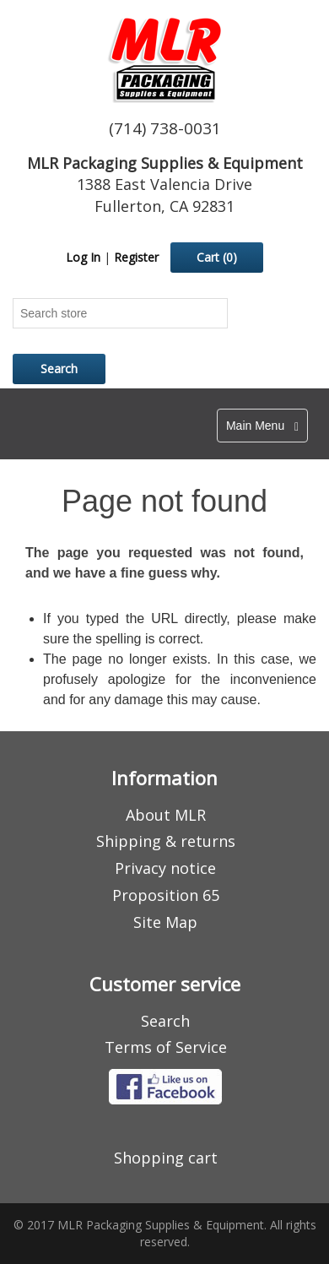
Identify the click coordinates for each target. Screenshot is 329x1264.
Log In (83, 257)
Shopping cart (166, 1157)
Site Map (165, 922)
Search (165, 1021)
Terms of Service (166, 1047)
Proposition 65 (165, 895)
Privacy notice (165, 868)
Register (136, 257)
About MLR (166, 815)
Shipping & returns (165, 841)
